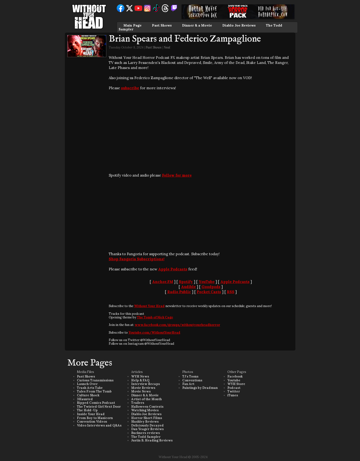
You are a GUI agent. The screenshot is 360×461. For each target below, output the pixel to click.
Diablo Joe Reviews (239, 25)
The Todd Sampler (146, 437)
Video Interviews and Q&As (99, 425)
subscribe (130, 88)
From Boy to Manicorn (95, 418)
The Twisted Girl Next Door (99, 407)
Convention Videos (92, 422)
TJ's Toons (190, 376)
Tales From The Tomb (94, 391)
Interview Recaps (145, 384)
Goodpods (211, 286)
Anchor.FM (162, 281)
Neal (167, 47)
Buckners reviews (145, 433)
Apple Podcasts (172, 269)
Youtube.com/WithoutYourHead (154, 332)
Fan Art (188, 384)
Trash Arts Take (90, 388)
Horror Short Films (146, 418)
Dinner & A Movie (145, 395)
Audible (188, 286)
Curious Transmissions (95, 380)
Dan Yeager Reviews (147, 429)
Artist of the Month (146, 399)
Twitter (233, 391)
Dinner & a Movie (197, 25)
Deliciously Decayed (147, 425)
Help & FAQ (140, 380)
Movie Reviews (143, 388)
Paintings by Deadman (200, 388)
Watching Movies (145, 410)
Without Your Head (149, 306)
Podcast (233, 388)
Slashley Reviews (145, 422)
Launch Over (87, 384)
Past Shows (162, 25)
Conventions (192, 380)
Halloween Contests (147, 407)
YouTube (207, 281)
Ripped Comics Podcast (96, 403)
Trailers (137, 403)
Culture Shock (88, 395)
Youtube (233, 380)
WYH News (140, 376)
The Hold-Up (87, 410)
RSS (230, 291)
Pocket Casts (209, 291)
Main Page (132, 25)
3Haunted (85, 399)
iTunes (232, 395)
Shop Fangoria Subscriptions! (136, 259)
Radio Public (179, 291)
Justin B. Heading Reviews (152, 440)
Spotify (186, 281)
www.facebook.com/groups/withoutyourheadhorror (177, 325)
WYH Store (236, 384)
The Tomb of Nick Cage (155, 317)
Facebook (235, 376)
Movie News (141, 391)
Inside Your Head (91, 414)
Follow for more (177, 175)
